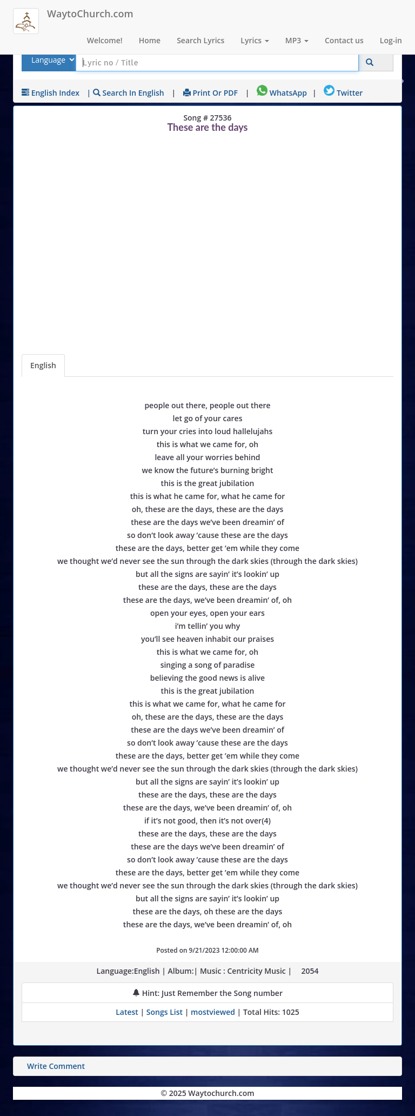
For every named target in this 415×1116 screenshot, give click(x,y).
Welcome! (105, 40)
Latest (128, 1012)
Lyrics (254, 40)
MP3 (297, 40)
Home (150, 40)
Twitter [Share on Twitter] (343, 93)
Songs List (164, 1012)
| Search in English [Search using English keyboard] (125, 93)
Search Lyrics (200, 40)
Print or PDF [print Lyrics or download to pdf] (210, 93)
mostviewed (213, 1012)
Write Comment (56, 1066)
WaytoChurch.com (90, 13)
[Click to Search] (369, 62)
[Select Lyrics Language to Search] (51, 59)
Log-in (391, 40)
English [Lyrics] (43, 365)
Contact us (344, 40)
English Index (50, 93)
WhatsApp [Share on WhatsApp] (282, 93)
